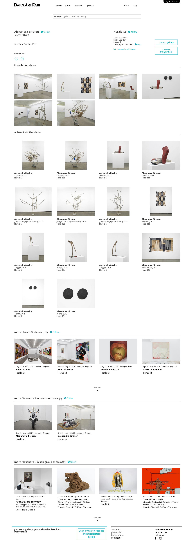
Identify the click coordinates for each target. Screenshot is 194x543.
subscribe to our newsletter (164, 531)
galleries (90, 5)
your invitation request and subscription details (91, 533)
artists (67, 5)
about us (115, 529)
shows (59, 5)
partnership (116, 532)
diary (135, 5)
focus (126, 5)
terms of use (117, 535)
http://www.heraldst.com (124, 49)
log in (172, 1)
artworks (78, 5)
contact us (116, 537)
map (138, 44)
